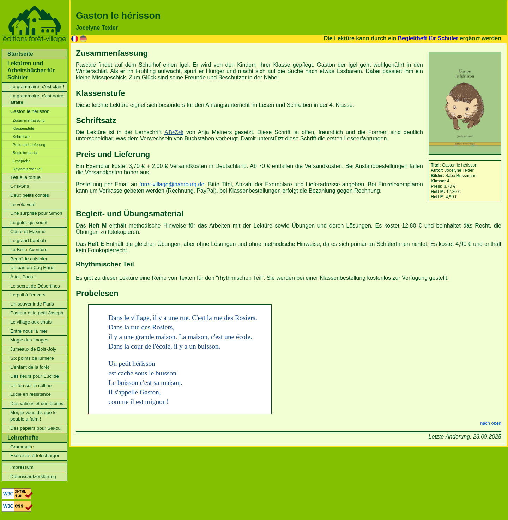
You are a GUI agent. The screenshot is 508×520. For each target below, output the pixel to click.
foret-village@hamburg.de (171, 184)
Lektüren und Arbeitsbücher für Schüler (31, 70)
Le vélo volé (22, 204)
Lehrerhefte (22, 438)
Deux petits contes (29, 195)
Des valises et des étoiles (36, 403)
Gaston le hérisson (29, 111)
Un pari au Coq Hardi (32, 267)
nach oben (490, 423)
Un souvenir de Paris (32, 304)
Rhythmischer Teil (27, 169)
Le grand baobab (28, 240)
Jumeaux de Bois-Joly (33, 349)
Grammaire (22, 446)
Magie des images (29, 340)
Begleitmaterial (25, 153)
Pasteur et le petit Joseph (36, 312)
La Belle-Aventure (29, 249)
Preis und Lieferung (29, 145)
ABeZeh (173, 132)
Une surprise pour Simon (36, 213)
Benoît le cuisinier (28, 258)
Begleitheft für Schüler (428, 38)
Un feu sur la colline (31, 385)
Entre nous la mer (28, 331)
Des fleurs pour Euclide (34, 376)
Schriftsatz (21, 136)
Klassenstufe (23, 128)
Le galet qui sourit (28, 222)
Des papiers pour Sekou (35, 428)
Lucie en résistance (30, 394)
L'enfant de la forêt (29, 367)
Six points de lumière (32, 358)
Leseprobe (21, 161)
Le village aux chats (31, 322)
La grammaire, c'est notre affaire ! (37, 99)
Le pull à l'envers (28, 294)
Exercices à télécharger (34, 455)
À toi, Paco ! (23, 276)
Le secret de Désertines (35, 286)
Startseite (20, 54)
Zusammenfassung (29, 120)
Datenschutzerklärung (33, 476)
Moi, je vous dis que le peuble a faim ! (33, 416)
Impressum (22, 467)
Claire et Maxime (28, 231)
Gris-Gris (19, 186)
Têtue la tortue (25, 177)
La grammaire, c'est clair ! (37, 86)
